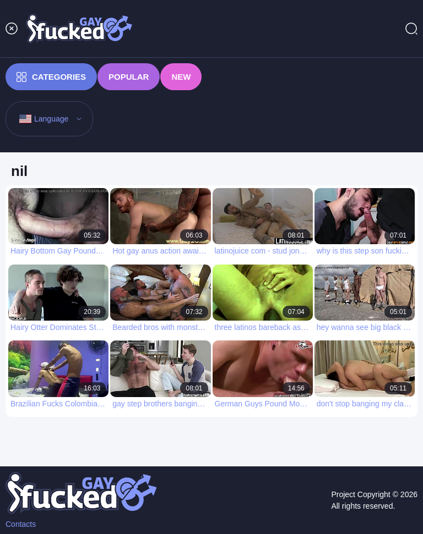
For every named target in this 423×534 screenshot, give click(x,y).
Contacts (21, 524)
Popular (129, 76)
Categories (51, 77)
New (181, 76)
